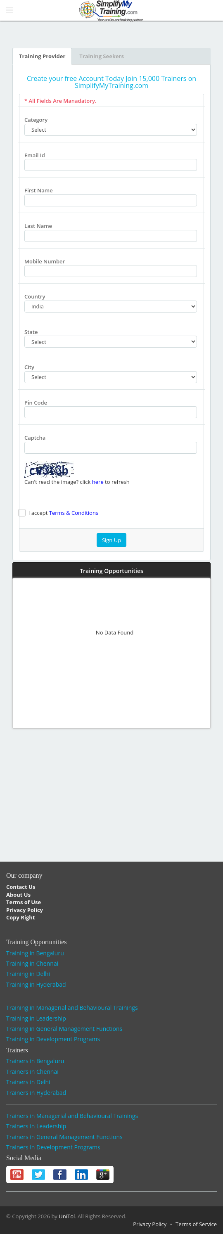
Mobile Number (44, 261)
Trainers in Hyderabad (36, 1093)
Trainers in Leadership (36, 1126)
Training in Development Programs (53, 1039)
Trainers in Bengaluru (35, 1061)
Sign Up (111, 540)
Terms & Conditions (73, 512)
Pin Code (35, 402)
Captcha (34, 437)
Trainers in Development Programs (53, 1147)
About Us (18, 894)
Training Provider (42, 56)
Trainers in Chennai (32, 1071)
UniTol (67, 1216)
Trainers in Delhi (28, 1082)
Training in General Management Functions (64, 1029)
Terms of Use (23, 902)
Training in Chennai (32, 963)
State (31, 332)
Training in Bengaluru (35, 953)
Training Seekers (101, 56)
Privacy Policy (24, 910)
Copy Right (20, 917)
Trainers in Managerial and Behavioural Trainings (72, 1116)
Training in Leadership (36, 1018)
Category (35, 119)
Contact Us (20, 887)
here (98, 482)
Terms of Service (196, 1224)
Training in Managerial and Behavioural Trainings (72, 1007)
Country (34, 296)
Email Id (34, 155)
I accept (62, 512)
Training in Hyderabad (36, 984)
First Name (38, 190)
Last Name (38, 226)
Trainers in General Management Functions (64, 1137)
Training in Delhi (28, 974)
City (29, 367)
